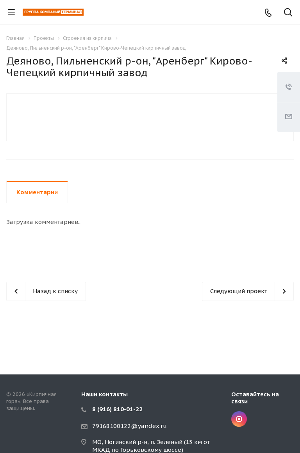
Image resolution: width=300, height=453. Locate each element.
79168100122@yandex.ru (129, 426)
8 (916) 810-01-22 (117, 409)
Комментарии (37, 192)
